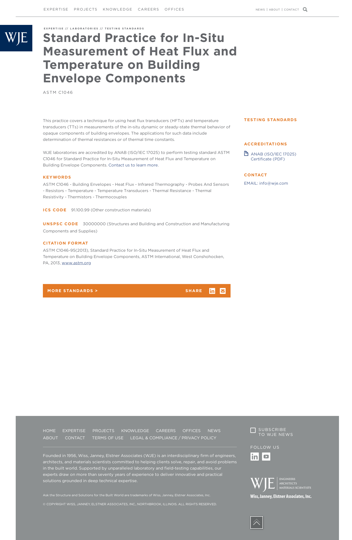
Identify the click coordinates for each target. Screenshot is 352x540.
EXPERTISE (54, 28)
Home (49, 430)
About (274, 9)
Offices (174, 9)
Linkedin (254, 456)
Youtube (266, 456)
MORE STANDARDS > (72, 290)
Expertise (56, 9)
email (223, 291)
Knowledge (117, 9)
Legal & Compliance (153, 437)
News (260, 9)
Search (307, 9)
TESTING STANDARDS (124, 28)
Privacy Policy (199, 437)
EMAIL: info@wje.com (266, 183)
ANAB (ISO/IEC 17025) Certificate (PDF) (273, 156)
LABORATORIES (84, 28)
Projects (85, 9)
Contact (291, 9)
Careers (148, 9)
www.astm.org (76, 262)
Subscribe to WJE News (275, 432)
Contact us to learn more (133, 165)
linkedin (212, 291)
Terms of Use (107, 437)
